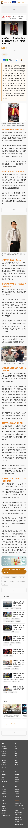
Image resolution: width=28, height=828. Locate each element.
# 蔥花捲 (5, 584)
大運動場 (17, 794)
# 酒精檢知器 (6, 577)
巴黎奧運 (17, 796)
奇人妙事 (3, 796)
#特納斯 (21, 679)
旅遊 (16, 749)
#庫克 (16, 679)
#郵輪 (12, 608)
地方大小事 (4, 781)
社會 (3, 48)
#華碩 (5, 692)
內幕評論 (17, 779)
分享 (4, 60)
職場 (16, 760)
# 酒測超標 (11, 581)
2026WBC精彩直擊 (20, 808)
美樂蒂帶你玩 (18, 812)
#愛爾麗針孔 (7, 618)
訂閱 (19, 60)
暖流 (2, 779)
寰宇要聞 (3, 789)
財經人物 (3, 751)
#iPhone (14, 681)
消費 (16, 755)
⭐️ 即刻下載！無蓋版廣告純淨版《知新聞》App (14, 571)
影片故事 (3, 808)
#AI (10, 644)
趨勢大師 (3, 762)
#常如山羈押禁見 (15, 618)
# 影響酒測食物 (21, 581)
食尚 (16, 751)
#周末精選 (6, 642)
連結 (14, 60)
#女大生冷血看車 (8, 666)
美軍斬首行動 (18, 819)
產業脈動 (3, 753)
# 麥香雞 (21, 577)
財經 (23, 2)
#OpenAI (18, 642)
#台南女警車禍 (15, 668)
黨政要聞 (17, 774)
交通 (16, 746)
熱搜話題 (3, 791)
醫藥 (16, 753)
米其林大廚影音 (5, 815)
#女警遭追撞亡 (17, 666)
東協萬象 (3, 794)
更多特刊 (14, 723)
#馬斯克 (12, 642)
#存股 (17, 632)
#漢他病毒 (6, 608)
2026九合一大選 (19, 805)
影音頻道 (3, 804)
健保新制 (17, 822)
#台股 (10, 655)
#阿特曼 (6, 645)
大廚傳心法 (18, 803)
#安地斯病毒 (18, 608)
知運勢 (16, 765)
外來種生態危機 (19, 824)
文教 (16, 758)
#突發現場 (4, 54)
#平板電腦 (10, 692)
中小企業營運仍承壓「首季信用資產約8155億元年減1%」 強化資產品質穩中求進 (15, 17)
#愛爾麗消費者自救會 (9, 621)
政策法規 (3, 765)
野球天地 (17, 791)
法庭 (2, 777)
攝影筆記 (3, 813)
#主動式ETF (7, 632)
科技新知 (3, 758)
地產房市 (3, 767)
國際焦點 (3, 760)
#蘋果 (12, 679)
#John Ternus (7, 681)
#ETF (12, 631)
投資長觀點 (4, 749)
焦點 (19, 2)
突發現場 (3, 774)
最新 (9, 2)
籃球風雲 (17, 789)
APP (24, 59)
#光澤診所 (18, 621)
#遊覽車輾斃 (7, 668)
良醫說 (16, 810)
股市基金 (3, 746)
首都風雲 (17, 781)
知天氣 (16, 762)
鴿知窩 (3, 806)
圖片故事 (3, 810)
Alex (10, 48)
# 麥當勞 (14, 577)
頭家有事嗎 (18, 817)
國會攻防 (17, 777)
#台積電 (6, 655)
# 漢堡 (4, 581)
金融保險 (3, 755)
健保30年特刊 (18, 815)
